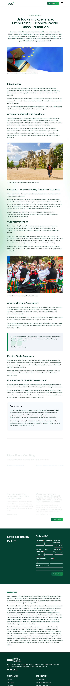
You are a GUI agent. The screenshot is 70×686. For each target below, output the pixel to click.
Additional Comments (43, 566)
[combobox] (38, 561)
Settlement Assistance (44, 682)
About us (11, 682)
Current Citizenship (40, 551)
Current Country (57, 541)
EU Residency (41, 679)
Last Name (48, 541)
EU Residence (53, 3)
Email (52, 559)
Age (46, 550)
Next (65, 486)
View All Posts (57, 519)
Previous (5, 486)
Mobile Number (41, 559)
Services (57, 550)
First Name (40, 541)
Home (10, 679)
